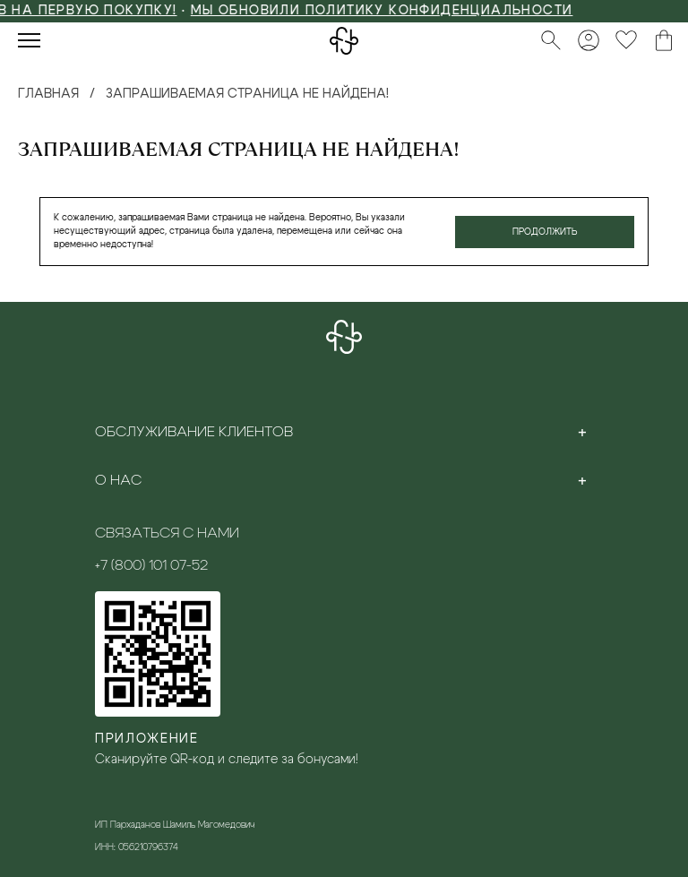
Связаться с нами (167, 533)
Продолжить (545, 232)
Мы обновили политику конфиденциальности (396, 10)
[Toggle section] (582, 432)
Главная (48, 94)
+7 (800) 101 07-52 (151, 565)
